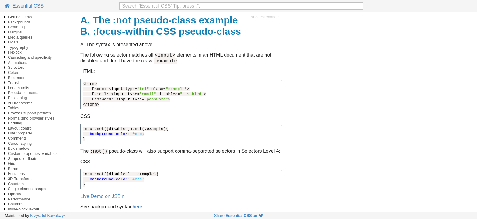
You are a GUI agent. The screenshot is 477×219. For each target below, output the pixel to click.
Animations (17, 62)
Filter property (20, 133)
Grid (11, 163)
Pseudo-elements (23, 92)
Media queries (20, 37)
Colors (13, 72)
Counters (16, 184)
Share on (238, 215)
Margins (15, 32)
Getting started (20, 17)
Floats (13, 42)
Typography (18, 47)
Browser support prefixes (29, 113)
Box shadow (18, 148)
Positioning (17, 98)
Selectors (16, 67)
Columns (15, 204)
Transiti (14, 82)
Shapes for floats (22, 158)
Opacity (14, 194)
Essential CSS (24, 6)
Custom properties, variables (32, 153)
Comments (17, 138)
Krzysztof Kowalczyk (48, 215)
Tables (13, 108)
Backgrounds (19, 22)
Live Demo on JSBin (102, 199)
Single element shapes (27, 188)
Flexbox (15, 52)
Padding (15, 123)
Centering (16, 27)
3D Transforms (20, 178)
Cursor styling (20, 143)
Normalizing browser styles (31, 118)
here (137, 209)
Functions (16, 173)
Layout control (20, 128)
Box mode (17, 77)
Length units (18, 87)
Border (13, 168)
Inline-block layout (23, 209)
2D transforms (20, 103)
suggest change (265, 17)
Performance (19, 199)
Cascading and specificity (30, 57)
